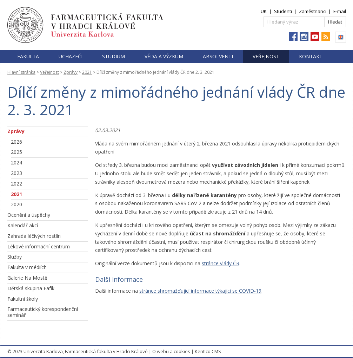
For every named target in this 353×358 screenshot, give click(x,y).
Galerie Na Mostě (27, 277)
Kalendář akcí (22, 225)
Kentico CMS (208, 351)
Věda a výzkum (164, 56)
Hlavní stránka (21, 72)
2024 (16, 162)
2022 (16, 183)
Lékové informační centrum (38, 246)
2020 (16, 204)
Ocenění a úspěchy (28, 214)
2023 (16, 173)
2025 (16, 152)
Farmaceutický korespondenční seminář (42, 312)
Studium (113, 56)
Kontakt (310, 56)
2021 (87, 72)
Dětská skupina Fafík (30, 288)
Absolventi (218, 56)
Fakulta (28, 56)
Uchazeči (70, 56)
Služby (14, 256)
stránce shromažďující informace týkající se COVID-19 (200, 290)
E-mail (339, 11)
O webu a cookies (171, 351)
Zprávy (71, 72)
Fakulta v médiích (27, 267)
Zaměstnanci (312, 11)
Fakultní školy (22, 298)
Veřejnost (266, 56)
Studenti (283, 11)
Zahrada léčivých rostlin (34, 236)
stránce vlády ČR (220, 263)
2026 (16, 141)
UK (264, 11)
